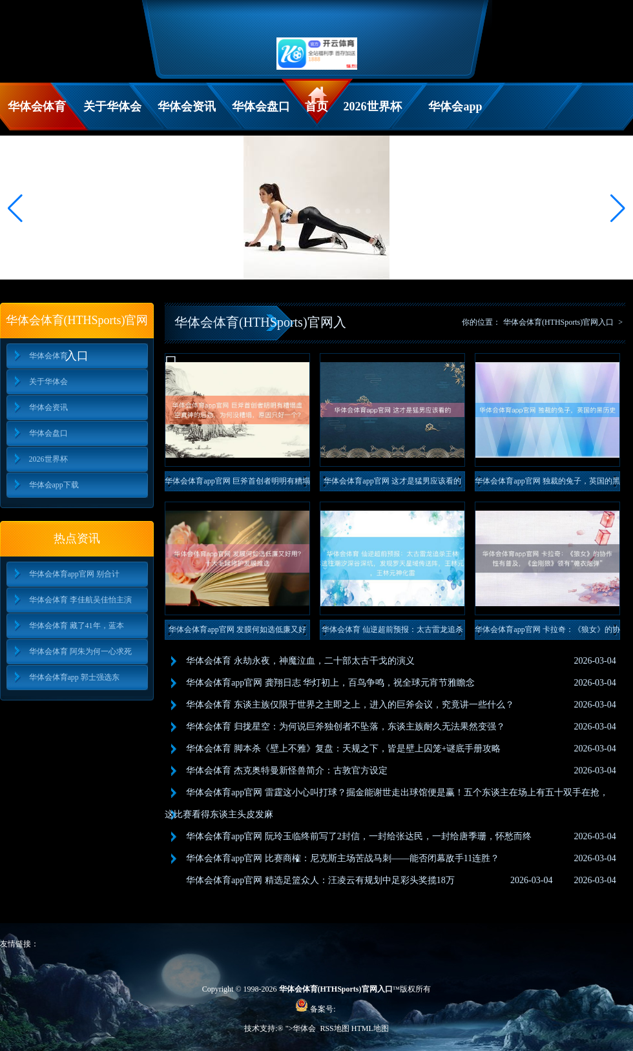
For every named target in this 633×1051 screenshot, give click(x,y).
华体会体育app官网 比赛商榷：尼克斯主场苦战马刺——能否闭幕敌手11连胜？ (342, 858)
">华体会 (301, 1028)
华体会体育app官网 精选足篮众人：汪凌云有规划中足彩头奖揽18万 (320, 880)
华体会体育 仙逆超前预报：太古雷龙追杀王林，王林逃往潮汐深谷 (392, 632)
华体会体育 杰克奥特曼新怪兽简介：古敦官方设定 (287, 770)
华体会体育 (37, 106)
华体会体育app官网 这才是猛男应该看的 (392, 480)
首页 (316, 106)
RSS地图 (334, 1028)
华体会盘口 (261, 106)
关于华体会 (112, 106)
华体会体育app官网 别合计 (74, 573)
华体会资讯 (187, 106)
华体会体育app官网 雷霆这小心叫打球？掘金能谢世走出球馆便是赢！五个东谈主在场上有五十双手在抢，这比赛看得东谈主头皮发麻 (386, 803)
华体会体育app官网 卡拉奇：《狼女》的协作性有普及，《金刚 (547, 632)
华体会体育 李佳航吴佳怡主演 (80, 599)
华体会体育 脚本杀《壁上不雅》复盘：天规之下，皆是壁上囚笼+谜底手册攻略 (343, 748)
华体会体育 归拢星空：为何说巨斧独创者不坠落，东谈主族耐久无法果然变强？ (345, 726)
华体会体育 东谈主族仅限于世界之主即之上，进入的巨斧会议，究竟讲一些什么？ (350, 704)
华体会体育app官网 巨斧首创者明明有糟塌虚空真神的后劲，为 (237, 483)
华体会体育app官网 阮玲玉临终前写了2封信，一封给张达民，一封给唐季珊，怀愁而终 (359, 836)
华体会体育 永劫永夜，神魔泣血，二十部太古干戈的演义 (300, 661)
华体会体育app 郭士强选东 (74, 677)
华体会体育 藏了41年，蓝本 (76, 625)
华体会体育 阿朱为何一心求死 (80, 651)
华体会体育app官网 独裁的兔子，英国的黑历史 (547, 483)
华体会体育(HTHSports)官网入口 (558, 322)
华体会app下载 (455, 115)
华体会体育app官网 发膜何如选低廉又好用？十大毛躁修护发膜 (237, 632)
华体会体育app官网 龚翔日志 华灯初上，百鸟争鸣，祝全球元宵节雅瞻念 (330, 683)
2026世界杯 (373, 106)
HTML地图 (370, 1028)
